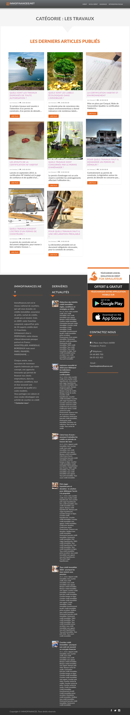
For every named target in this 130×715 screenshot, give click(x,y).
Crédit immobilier (65, 328)
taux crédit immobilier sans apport (67, 356)
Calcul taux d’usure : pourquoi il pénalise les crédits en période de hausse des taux (69, 438)
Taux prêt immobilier (66, 359)
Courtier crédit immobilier (67, 398)
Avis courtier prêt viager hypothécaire (68, 382)
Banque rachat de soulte (68, 393)
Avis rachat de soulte (68, 386)
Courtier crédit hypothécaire (64, 396)
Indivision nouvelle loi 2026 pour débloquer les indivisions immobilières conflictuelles (68, 370)
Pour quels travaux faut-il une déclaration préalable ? (64, 234)
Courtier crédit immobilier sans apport (68, 521)
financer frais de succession (69, 413)
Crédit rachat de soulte (68, 409)
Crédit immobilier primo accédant (68, 334)
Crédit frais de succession (68, 407)
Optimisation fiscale (116, 4)
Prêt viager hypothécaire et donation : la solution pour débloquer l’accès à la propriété (68, 488)
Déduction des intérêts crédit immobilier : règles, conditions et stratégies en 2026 (69, 305)
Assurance (103, 4)
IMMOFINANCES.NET (28, 289)
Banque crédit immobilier (68, 319)
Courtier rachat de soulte (68, 405)
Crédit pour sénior (66, 408)
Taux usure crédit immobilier (68, 477)
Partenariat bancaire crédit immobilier (68, 340)
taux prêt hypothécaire (67, 557)
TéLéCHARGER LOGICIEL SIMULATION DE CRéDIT (110, 276)
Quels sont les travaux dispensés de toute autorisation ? (23, 95)
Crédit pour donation (67, 525)
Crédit (85, 4)
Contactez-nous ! (22, 403)
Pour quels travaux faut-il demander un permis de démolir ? (103, 162)
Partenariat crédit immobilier (65, 344)
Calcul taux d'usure (66, 456)
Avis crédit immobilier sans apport (67, 316)
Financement (64, 337)
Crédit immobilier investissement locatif (68, 331)
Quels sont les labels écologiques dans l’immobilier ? (61, 95)
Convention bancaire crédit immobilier (68, 593)
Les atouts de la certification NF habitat (24, 163)
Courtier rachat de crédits (68, 403)
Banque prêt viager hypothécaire (68, 511)
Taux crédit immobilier (68, 546)
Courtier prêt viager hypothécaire (68, 400)
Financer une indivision (67, 415)
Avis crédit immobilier (65, 315)
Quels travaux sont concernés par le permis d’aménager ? (62, 164)
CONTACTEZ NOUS (103, 332)
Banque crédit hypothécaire (68, 388)
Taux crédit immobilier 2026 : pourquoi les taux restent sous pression (68, 570)
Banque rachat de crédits (68, 391)
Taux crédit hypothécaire (67, 544)
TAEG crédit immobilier (68, 542)
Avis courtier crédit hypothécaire (68, 380)
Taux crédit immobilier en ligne (67, 350)
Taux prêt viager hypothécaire (65, 560)
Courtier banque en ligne (66, 461)
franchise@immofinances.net (101, 366)
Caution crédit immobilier (68, 321)
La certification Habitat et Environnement (102, 93)
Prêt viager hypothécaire (67, 540)
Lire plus (14, 116)
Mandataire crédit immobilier (67, 696)
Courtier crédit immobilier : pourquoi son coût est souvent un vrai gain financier (68, 645)
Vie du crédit (93, 4)
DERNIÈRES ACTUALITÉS (60, 289)
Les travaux (13, 103)
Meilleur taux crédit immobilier (67, 532)
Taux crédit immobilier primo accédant (68, 353)
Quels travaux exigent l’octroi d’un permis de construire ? (23, 231)
